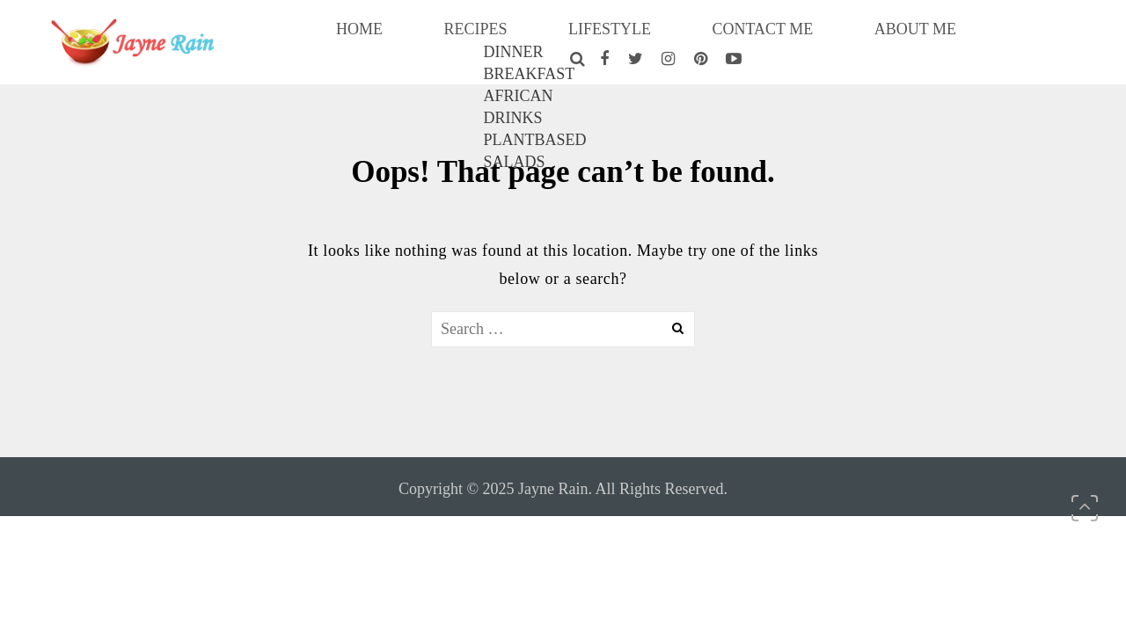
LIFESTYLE (579, 39)
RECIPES (474, 39)
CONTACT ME (701, 39)
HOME (387, 39)
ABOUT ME (821, 39)
